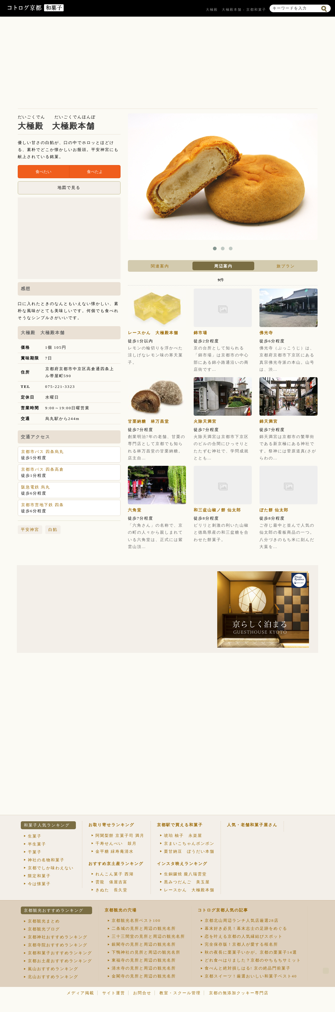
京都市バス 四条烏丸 (42, 451)
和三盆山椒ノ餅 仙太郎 (217, 510)
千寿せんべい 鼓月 (116, 843)
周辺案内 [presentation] (223, 266)
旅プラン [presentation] (286, 266)
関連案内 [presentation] (160, 266)
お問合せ (142, 993)
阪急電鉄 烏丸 (35, 487)
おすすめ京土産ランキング (115, 863)
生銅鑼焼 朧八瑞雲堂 (185, 874)
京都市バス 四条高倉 (42, 469)
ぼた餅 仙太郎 (273, 510)
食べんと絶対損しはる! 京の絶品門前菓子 (248, 968)
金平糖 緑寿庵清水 (114, 851)
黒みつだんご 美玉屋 (187, 882)
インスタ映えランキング (182, 863)
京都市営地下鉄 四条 (42, 504)
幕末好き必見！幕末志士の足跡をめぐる (246, 928)
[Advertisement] (168, 64)
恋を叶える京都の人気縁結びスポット (244, 936)
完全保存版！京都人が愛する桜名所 (241, 944)
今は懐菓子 (39, 883)
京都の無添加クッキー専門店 (239, 993)
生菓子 (35, 836)
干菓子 (35, 852)
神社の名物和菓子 (46, 860)
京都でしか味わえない (51, 868)
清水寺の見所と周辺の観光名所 (144, 968)
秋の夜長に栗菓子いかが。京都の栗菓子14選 (251, 952)
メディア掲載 (80, 993)
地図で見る (69, 187)
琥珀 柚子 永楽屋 (183, 835)
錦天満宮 (268, 421)
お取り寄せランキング (111, 824)
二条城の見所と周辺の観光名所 (144, 928)
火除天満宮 (205, 421)
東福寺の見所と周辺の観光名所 (144, 960)
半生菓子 (37, 844)
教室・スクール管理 (180, 993)
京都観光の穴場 (121, 910)
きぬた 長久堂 (111, 890)
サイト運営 (113, 993)
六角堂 (135, 510)
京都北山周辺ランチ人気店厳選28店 (242, 920)
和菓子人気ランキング (47, 825)
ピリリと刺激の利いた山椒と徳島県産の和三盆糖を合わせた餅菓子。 (221, 532)
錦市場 (200, 332)
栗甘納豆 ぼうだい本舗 (189, 851)
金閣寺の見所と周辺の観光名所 (144, 976)
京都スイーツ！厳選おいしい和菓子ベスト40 (251, 976)
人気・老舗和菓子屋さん (252, 824)
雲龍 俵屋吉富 (111, 882)
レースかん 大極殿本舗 (153, 332)
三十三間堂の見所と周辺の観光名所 (148, 936)
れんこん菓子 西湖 (114, 874)
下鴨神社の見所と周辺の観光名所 (146, 952)
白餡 (53, 529)
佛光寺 (266, 332)
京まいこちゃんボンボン (189, 843)
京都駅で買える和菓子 (180, 824)
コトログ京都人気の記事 (223, 910)
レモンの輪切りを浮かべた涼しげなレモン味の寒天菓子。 (155, 355)
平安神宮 (30, 529)
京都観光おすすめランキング (54, 910)
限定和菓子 (39, 876)
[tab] (159, 266)
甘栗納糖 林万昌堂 (148, 421)
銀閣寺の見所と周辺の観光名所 (144, 944)
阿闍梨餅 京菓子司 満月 (120, 835)
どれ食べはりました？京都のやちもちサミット (253, 960)
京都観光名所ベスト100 (136, 920)
